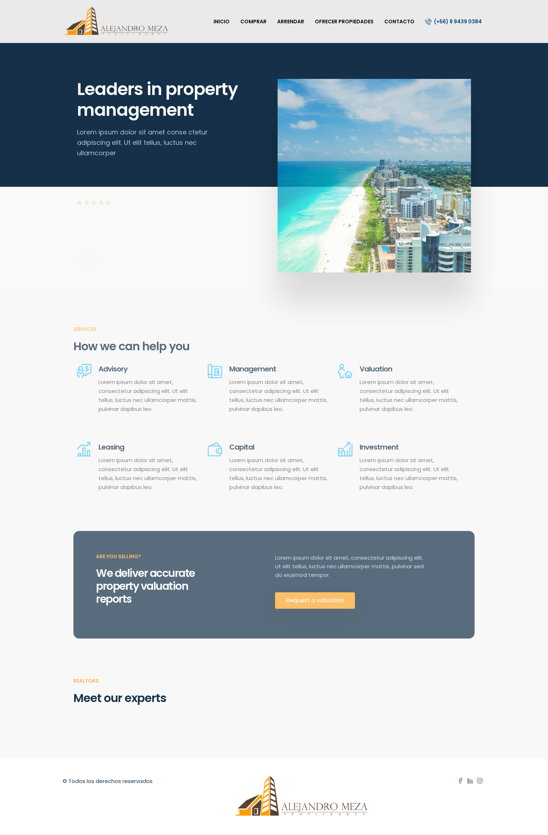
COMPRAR (253, 21)
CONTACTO (399, 21)
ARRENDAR (290, 21)
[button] (315, 600)
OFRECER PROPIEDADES (344, 21)
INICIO (221, 21)
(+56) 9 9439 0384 (453, 21)
